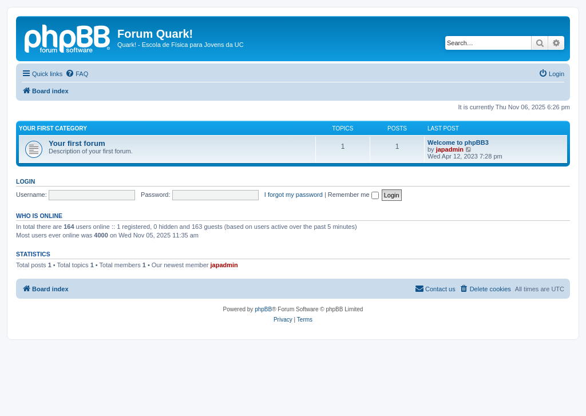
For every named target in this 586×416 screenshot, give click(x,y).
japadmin (450, 149)
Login (25, 181)
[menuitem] (76, 74)
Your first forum (77, 143)
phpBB (263, 309)
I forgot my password (293, 194)
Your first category (53, 128)
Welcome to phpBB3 (458, 142)
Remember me (353, 194)
